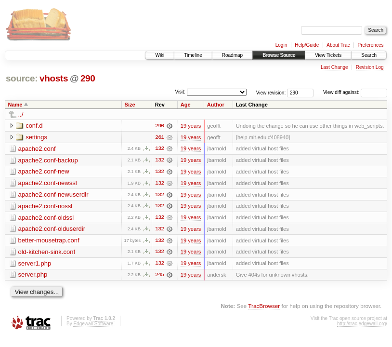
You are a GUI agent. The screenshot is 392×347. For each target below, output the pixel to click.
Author (215, 104)
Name (15, 104)
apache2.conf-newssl (47, 183)
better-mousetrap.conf (48, 241)
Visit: (180, 91)
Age (186, 104)
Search (369, 55)
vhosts (53, 78)
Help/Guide (307, 45)
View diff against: (355, 92)
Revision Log (370, 67)
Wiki (159, 55)
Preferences (371, 45)
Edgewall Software (93, 325)
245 (159, 276)
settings (36, 137)
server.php (33, 276)
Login (281, 45)
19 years (191, 126)
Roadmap (232, 55)
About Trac (338, 45)
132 (159, 149)
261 (159, 137)
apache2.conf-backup (48, 160)
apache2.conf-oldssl (46, 218)
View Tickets (328, 55)
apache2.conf (37, 148)
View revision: (271, 92)
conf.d (34, 125)
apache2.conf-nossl (45, 206)
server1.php (35, 264)
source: (22, 78)
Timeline (193, 55)
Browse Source (278, 55)
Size (130, 104)
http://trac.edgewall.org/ (362, 325)
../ (21, 114)
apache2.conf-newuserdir (53, 195)
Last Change (334, 67)
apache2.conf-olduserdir (51, 229)
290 (87, 78)
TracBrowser (264, 307)
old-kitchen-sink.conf (47, 252)
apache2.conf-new (43, 171)
